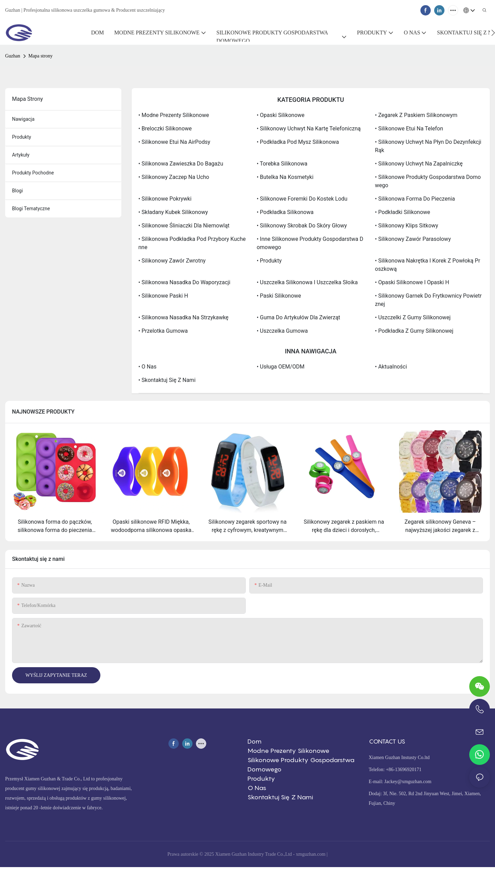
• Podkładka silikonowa (285, 212)
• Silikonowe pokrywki (165, 198)
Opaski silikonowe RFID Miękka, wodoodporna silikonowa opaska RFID (151, 526)
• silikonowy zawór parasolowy (413, 239)
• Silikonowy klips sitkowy (406, 225)
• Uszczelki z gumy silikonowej (413, 317)
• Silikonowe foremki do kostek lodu (302, 198)
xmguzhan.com (311, 854)
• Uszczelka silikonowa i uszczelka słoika (307, 282)
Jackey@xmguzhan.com (407, 781)
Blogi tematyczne (31, 208)
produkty (21, 137)
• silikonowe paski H (163, 295)
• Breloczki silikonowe (165, 128)
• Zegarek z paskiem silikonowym (416, 115)
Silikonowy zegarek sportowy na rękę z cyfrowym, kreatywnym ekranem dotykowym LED (247, 526)
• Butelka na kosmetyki (285, 177)
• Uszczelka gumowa (282, 331)
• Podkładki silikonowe (402, 212)
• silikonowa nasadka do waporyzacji (185, 282)
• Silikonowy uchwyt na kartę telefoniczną (309, 128)
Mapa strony (41, 55)
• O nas (148, 366)
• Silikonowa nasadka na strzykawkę (184, 317)
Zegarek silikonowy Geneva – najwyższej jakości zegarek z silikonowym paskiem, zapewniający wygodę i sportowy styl (440, 526)
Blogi (17, 190)
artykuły (21, 155)
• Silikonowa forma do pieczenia (415, 198)
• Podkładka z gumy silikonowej (414, 331)
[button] (493, 33)
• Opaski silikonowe (281, 115)
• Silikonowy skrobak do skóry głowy (302, 225)
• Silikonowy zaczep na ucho (174, 177)
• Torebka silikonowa (282, 163)
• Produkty (269, 260)
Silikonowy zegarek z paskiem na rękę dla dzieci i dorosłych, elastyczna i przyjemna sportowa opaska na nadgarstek (344, 526)
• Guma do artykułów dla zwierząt (298, 317)
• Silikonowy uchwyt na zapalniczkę (419, 163)
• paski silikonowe (279, 295)
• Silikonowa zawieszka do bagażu (181, 163)
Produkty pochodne (33, 172)
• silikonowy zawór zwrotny (172, 260)
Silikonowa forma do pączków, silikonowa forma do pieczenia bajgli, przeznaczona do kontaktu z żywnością (55, 526)
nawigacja (23, 119)
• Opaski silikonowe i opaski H (412, 282)
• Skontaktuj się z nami (167, 380)
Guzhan (12, 55)
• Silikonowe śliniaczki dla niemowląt (184, 225)
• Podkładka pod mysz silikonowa (298, 142)
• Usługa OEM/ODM (281, 366)
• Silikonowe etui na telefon (409, 128)
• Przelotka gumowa (163, 331)
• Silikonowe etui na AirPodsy (174, 142)
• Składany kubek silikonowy (173, 212)
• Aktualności (391, 366)
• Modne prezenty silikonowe (174, 115)
